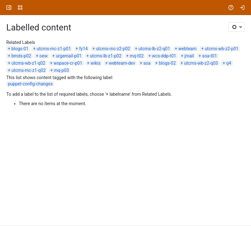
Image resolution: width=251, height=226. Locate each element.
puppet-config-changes (30, 83)
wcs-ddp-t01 (164, 55)
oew (44, 55)
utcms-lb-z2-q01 (154, 48)
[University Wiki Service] (29, 8)
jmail (189, 55)
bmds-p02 (21, 55)
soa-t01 (209, 55)
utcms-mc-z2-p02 (113, 48)
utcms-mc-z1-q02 (28, 70)
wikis (95, 63)
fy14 (83, 48)
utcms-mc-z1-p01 (54, 48)
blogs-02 (167, 63)
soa (146, 63)
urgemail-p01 (69, 55)
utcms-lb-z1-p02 (105, 55)
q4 (228, 63)
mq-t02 (137, 55)
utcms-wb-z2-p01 (222, 48)
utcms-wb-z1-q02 (28, 63)
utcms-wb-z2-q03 (201, 63)
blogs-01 (19, 48)
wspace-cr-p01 (67, 63)
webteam (187, 48)
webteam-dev (122, 63)
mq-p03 (61, 70)
